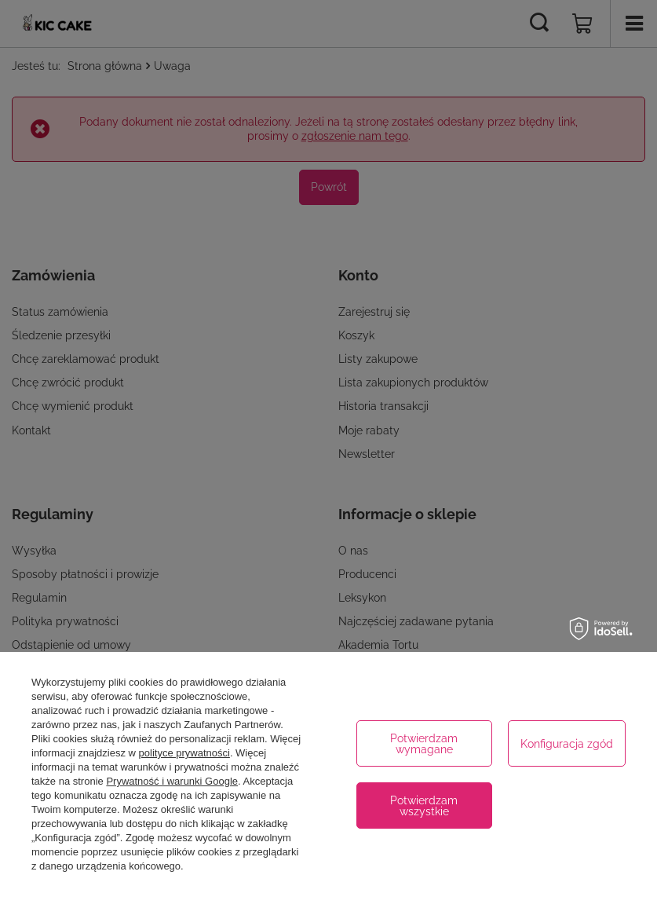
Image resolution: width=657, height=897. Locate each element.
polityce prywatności (184, 753)
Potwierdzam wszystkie (424, 806)
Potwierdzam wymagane (424, 744)
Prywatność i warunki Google (172, 781)
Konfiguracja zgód (566, 744)
